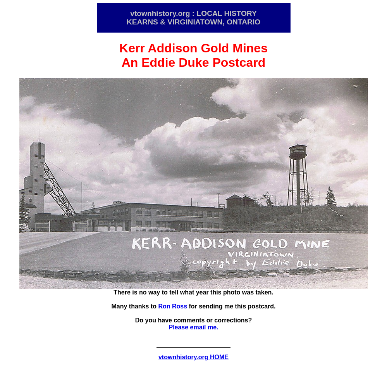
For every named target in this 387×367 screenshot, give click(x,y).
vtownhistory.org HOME (193, 357)
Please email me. (193, 327)
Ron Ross (172, 306)
